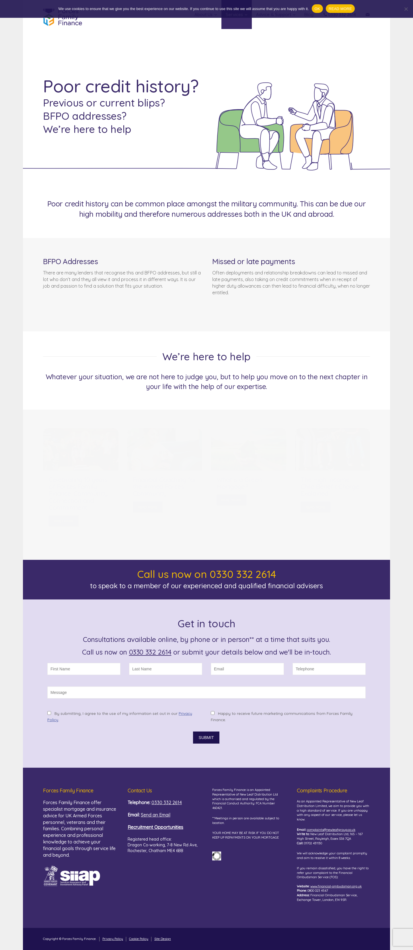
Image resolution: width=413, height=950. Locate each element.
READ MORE (64, 521)
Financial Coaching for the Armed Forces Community (164, 487)
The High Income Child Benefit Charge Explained (330, 487)
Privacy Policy (112, 939)
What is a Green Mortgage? (239, 483)
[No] (406, 9)
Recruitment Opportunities (155, 827)
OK (317, 9)
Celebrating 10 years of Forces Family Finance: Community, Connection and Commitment (79, 494)
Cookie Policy (138, 939)
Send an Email (155, 815)
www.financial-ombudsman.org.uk (336, 886)
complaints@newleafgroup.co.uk (331, 830)
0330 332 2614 (150, 652)
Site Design (162, 939)
